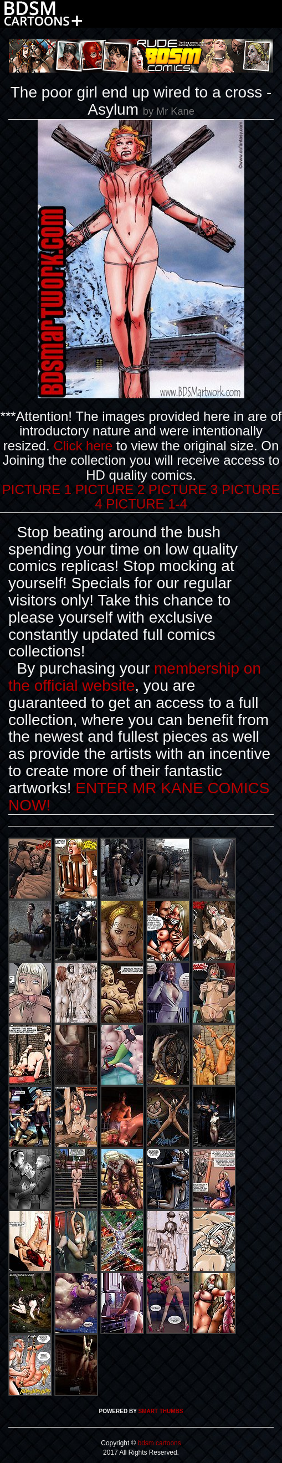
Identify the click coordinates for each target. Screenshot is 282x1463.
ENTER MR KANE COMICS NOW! (138, 796)
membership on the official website (134, 677)
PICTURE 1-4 (146, 503)
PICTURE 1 (36, 489)
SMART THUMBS (160, 1411)
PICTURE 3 (183, 489)
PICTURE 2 (110, 489)
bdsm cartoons (158, 1443)
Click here (82, 445)
